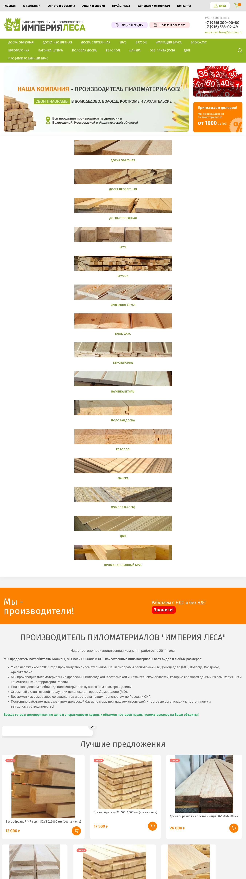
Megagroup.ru (234, 866)
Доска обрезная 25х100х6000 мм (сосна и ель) (125, 465)
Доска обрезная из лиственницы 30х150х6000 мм (204, 469)
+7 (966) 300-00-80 (222, 22)
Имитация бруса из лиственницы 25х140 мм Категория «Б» (46, 659)
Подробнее (206, 92)
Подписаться (218, 760)
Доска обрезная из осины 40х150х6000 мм (34, 551)
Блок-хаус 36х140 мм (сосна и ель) (188, 543)
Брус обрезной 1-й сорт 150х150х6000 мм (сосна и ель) (43, 474)
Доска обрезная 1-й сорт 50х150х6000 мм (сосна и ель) (114, 564)
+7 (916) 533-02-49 (221, 27)
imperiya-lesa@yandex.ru (223, 32)
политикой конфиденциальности (169, 769)
